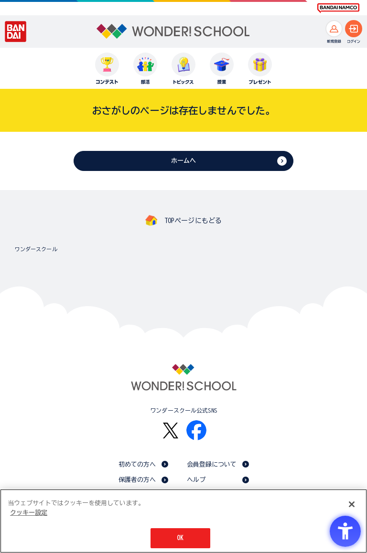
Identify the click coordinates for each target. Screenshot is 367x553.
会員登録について (212, 464)
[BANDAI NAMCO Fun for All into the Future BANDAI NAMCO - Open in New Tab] (338, 8)
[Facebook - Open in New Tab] (196, 430)
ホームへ (183, 161)
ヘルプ (196, 480)
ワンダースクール (36, 249)
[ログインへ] (353, 28)
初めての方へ (137, 464)
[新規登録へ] (334, 28)
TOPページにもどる (193, 220)
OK (180, 538)
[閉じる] (351, 504)
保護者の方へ (137, 480)
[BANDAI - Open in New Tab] (16, 31)
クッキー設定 (28, 513)
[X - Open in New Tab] (170, 430)
